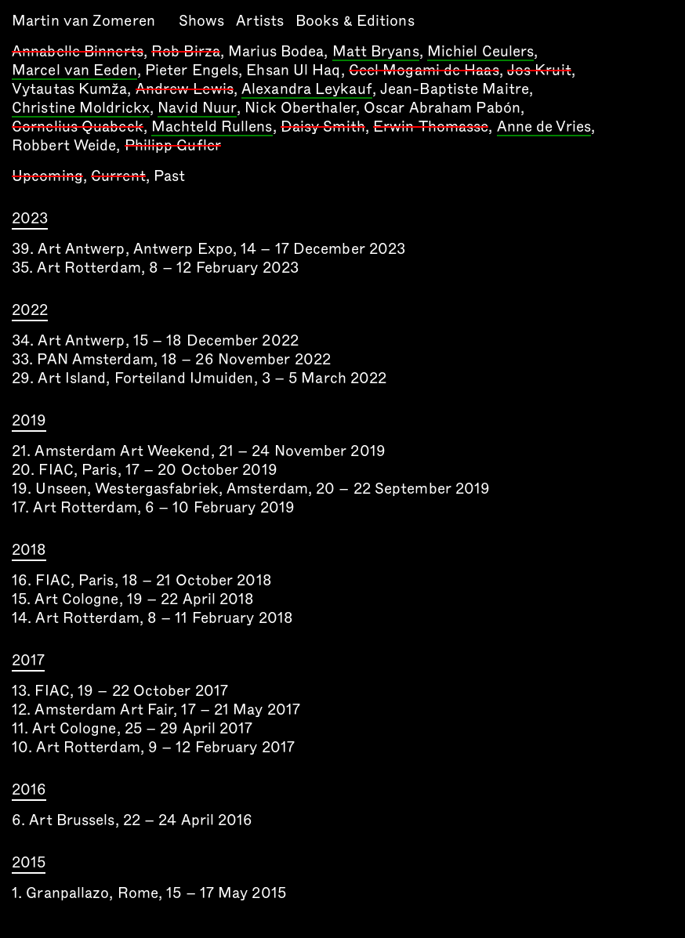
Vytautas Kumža (69, 89)
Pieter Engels (191, 70)
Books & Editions (355, 21)
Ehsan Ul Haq (293, 70)
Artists (260, 21)
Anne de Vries (544, 127)
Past (169, 176)
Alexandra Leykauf (306, 90)
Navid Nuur (197, 109)
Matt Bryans (375, 52)
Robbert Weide (64, 145)
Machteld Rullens (212, 127)
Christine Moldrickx (81, 109)
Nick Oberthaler (300, 108)
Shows (202, 21)
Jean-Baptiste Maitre (454, 89)
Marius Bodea (276, 51)
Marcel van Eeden (74, 71)
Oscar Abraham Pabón (442, 108)
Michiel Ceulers (481, 52)
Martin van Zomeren (83, 21)
